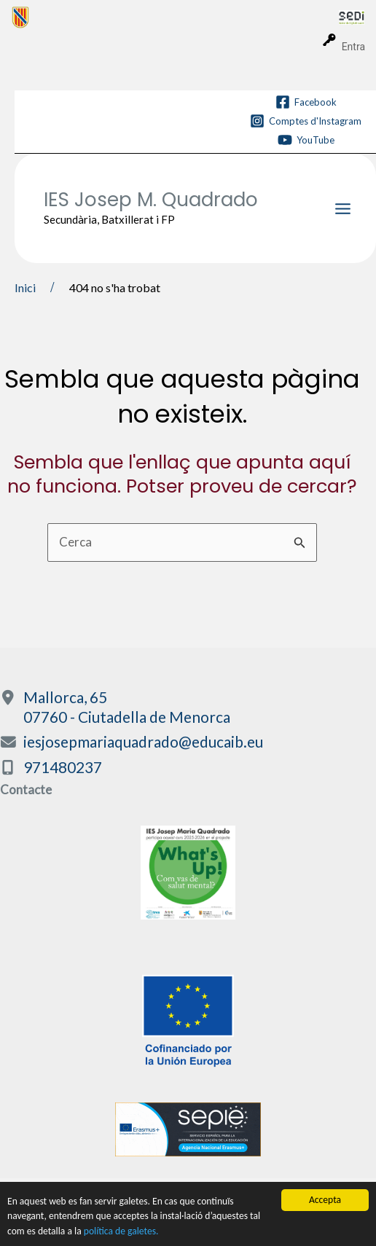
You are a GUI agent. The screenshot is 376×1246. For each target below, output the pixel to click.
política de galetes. (121, 1231)
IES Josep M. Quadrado (151, 200)
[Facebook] (305, 102)
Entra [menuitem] (353, 46)
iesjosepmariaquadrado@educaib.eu (143, 741)
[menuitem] (175, 17)
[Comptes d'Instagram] (305, 121)
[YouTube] (305, 140)
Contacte (26, 789)
